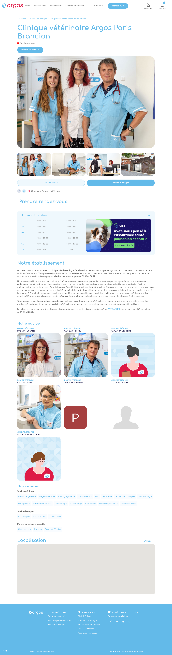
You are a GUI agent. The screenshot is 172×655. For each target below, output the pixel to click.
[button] (86, 567)
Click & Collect (84, 616)
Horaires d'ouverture (86, 215)
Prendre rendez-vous (30, 50)
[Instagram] (129, 621)
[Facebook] (110, 621)
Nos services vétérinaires (89, 625)
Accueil (22, 19)
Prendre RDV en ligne (87, 621)
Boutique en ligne (121, 183)
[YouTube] (123, 621)
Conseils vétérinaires (87, 629)
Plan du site (119, 651)
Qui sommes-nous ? (56, 616)
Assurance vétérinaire (87, 633)
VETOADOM (114, 309)
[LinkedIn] (117, 621)
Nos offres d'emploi (57, 625)
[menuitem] (27, 5)
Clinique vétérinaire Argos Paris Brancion (68, 19)
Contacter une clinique (118, 616)
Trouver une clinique (38, 19)
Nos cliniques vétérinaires (59, 621)
